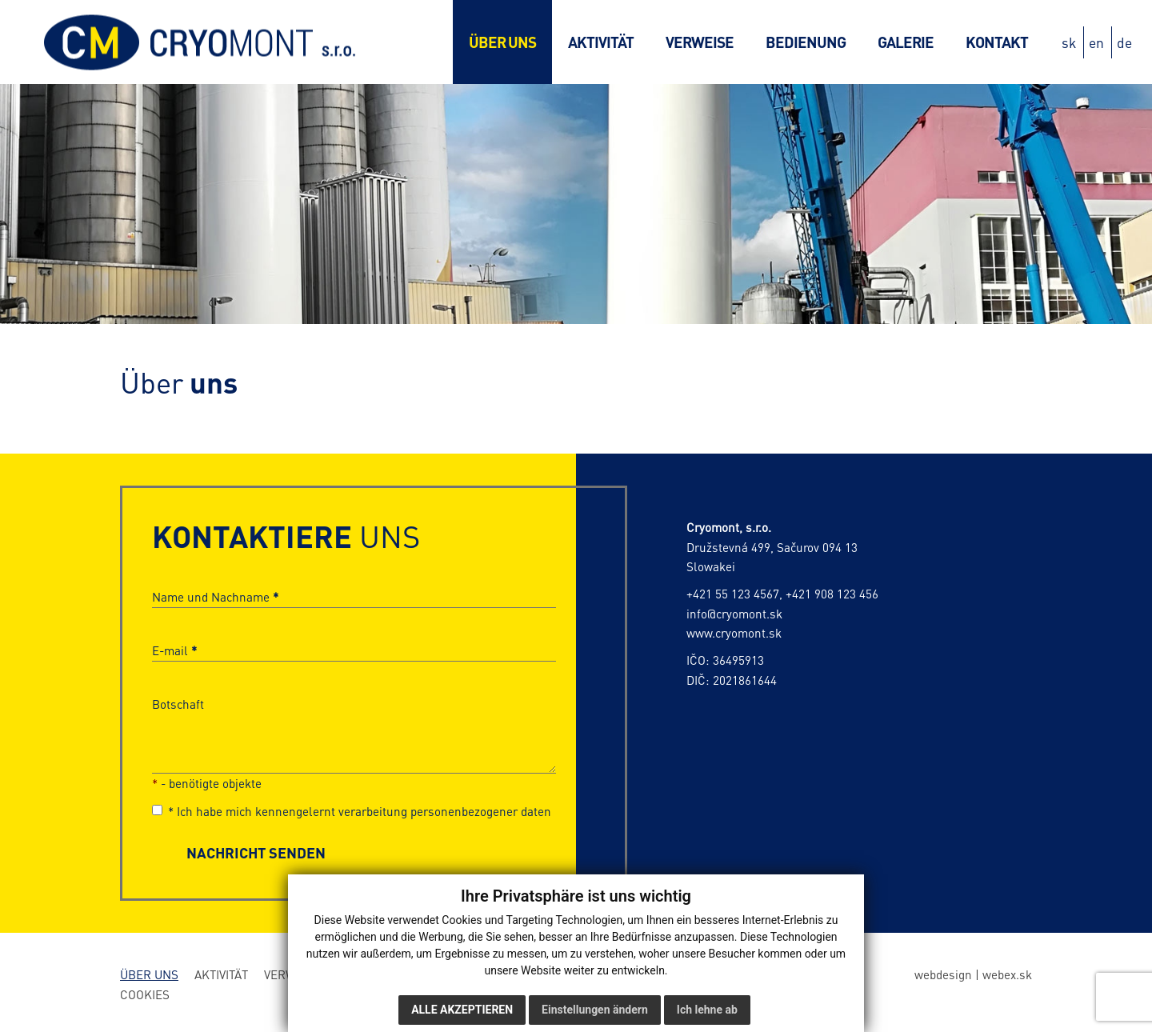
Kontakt (997, 42)
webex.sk (1007, 974)
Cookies (145, 994)
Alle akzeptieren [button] (462, 1009)
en (1096, 42)
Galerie (906, 42)
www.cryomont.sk (734, 633)
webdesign (943, 974)
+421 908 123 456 (832, 594)
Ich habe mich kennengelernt (351, 811)
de (1124, 42)
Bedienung (806, 42)
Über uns (502, 42)
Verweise (700, 42)
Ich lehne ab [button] (707, 1009)
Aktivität (601, 42)
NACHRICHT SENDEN (256, 852)
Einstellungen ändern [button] (595, 1009)
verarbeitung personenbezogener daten (444, 811)
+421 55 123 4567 (732, 594)
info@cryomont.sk (734, 614)
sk (1069, 42)
